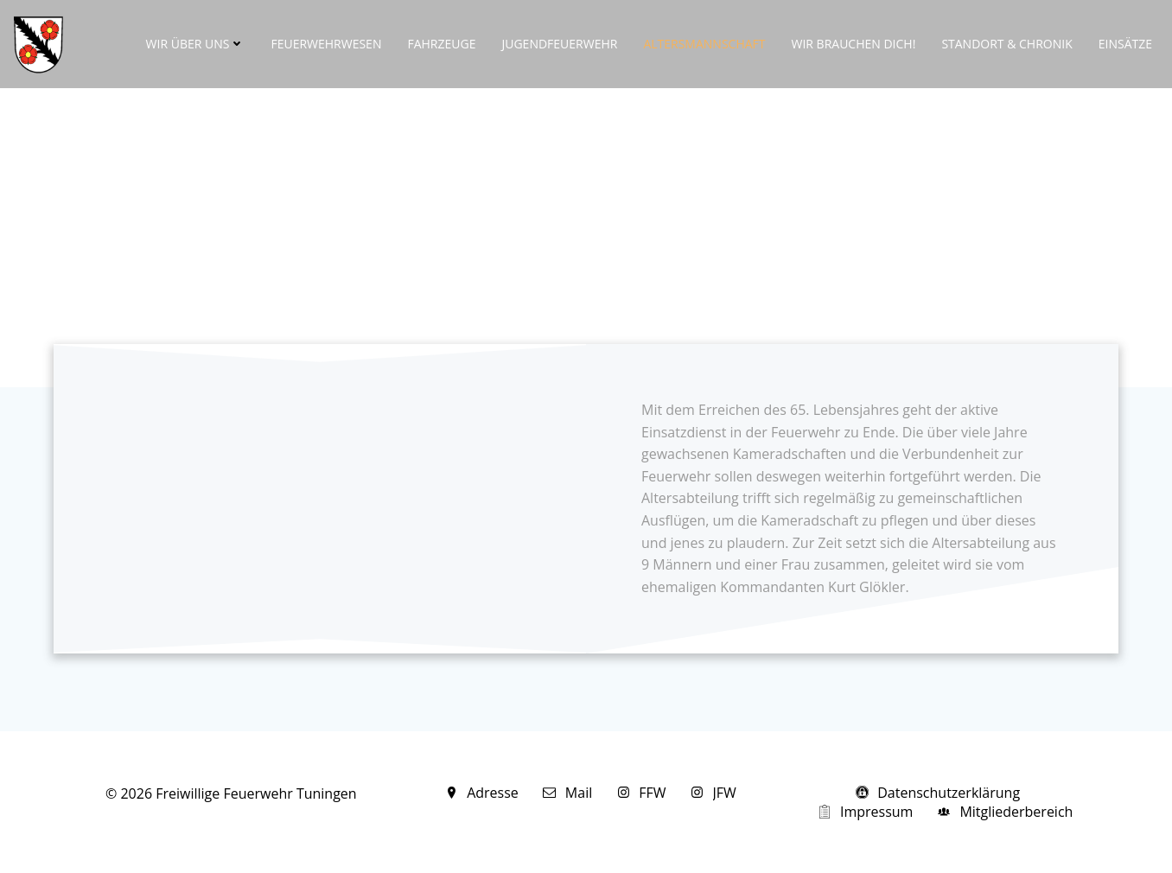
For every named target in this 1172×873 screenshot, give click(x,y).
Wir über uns (195, 43)
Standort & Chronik (1006, 43)
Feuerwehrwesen (326, 43)
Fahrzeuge (441, 43)
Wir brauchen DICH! (854, 43)
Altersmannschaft (704, 43)
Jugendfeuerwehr (559, 43)
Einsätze (1125, 43)
